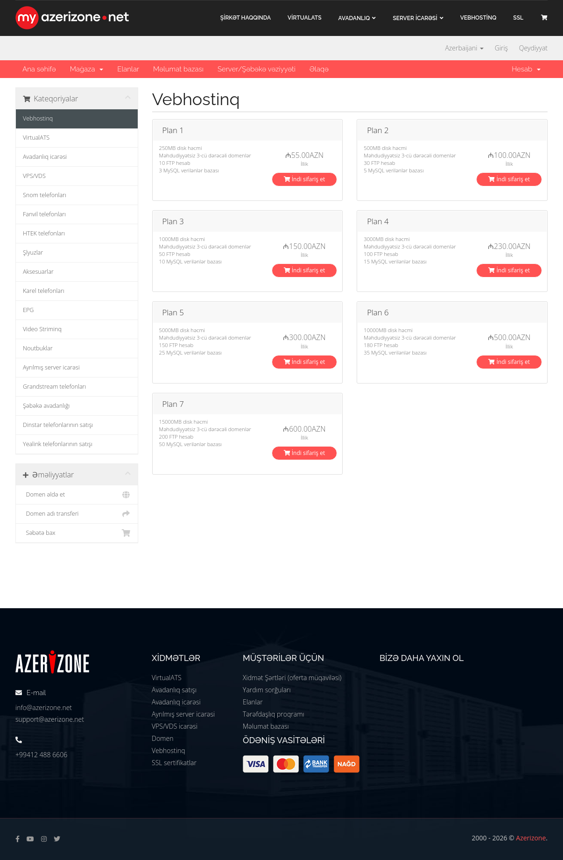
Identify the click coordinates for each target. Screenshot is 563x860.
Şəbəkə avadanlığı (46, 406)
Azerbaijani (464, 47)
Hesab (526, 69)
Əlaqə (319, 69)
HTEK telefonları (44, 233)
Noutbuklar (38, 348)
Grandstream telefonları (54, 387)
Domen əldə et (77, 494)
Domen (162, 738)
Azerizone (531, 837)
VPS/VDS (34, 176)
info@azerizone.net (43, 707)
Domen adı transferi (77, 513)
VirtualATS (36, 138)
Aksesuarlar (38, 272)
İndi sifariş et (304, 179)
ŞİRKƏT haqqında (245, 17)
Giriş (501, 47)
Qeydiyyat (533, 47)
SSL (518, 17)
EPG (28, 310)
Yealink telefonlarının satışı (57, 444)
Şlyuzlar (33, 252)
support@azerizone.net (49, 719)
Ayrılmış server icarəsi (51, 367)
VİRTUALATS (304, 17)
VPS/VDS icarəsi (174, 726)
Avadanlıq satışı (174, 689)
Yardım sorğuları (267, 689)
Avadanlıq (354, 18)
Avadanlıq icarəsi (45, 157)
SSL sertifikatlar (174, 762)
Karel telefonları (43, 291)
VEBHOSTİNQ (478, 17)
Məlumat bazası (178, 69)
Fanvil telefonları (44, 214)
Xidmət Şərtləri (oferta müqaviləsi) (292, 677)
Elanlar (128, 69)
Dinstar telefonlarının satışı (58, 425)
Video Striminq (42, 329)
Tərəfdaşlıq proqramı (273, 714)
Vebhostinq (38, 118)
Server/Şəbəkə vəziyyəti (257, 69)
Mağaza (87, 69)
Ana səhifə (39, 69)
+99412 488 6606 (41, 754)
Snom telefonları (44, 195)
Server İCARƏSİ (415, 18)
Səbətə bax (77, 533)
